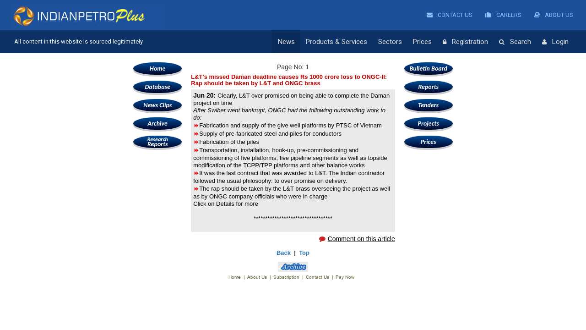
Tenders (428, 105)
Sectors (390, 42)
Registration (465, 42)
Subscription (286, 277)
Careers (503, 14)
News (286, 42)
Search (515, 42)
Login (555, 42)
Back (284, 252)
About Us (553, 14)
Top (304, 252)
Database (157, 87)
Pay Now (345, 277)
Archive (158, 123)
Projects (428, 123)
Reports (157, 142)
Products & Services (336, 42)
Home (157, 68)
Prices (422, 42)
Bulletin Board (428, 68)
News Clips (157, 105)
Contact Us (449, 14)
